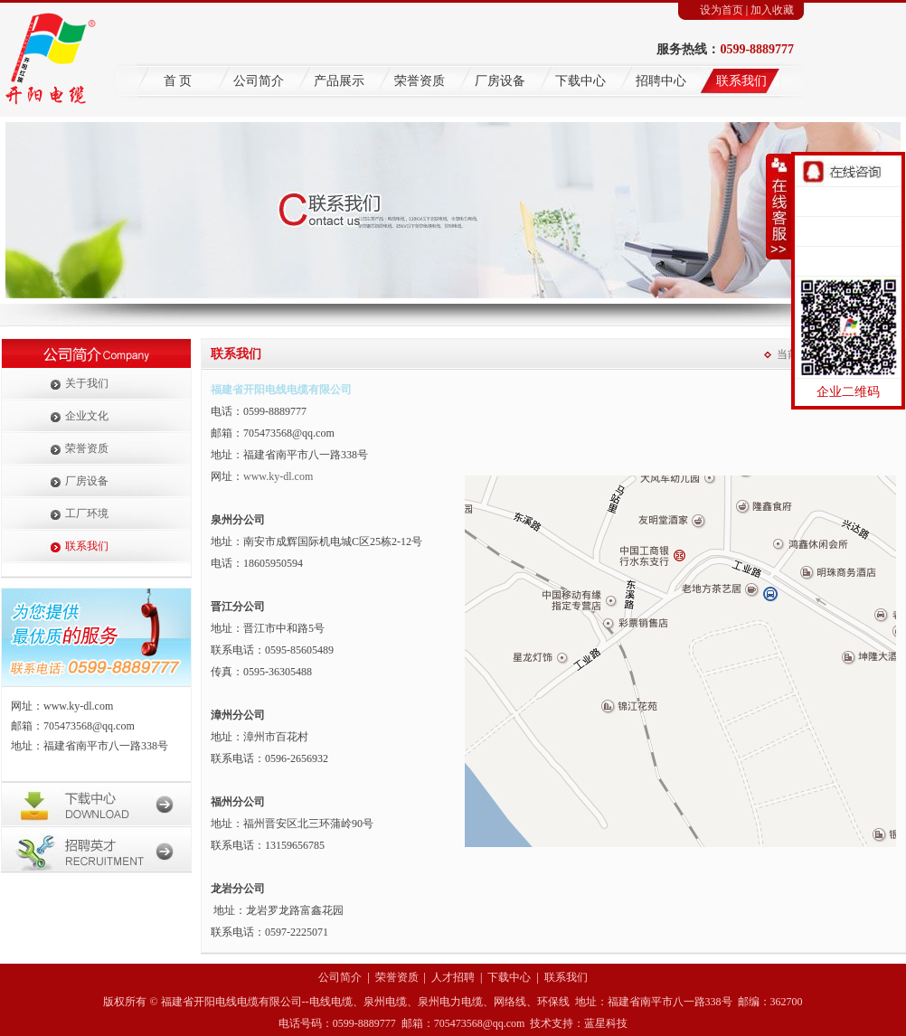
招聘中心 (661, 81)
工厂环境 (87, 513)
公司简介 (258, 81)
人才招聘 (453, 977)
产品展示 (339, 81)
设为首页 (721, 10)
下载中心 (580, 81)
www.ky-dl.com (278, 476)
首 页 (178, 81)
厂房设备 (500, 81)
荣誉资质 (419, 81)
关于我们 (87, 383)
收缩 (778, 207)
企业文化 (87, 416)
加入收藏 (772, 10)
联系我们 (741, 81)
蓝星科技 (606, 1023)
